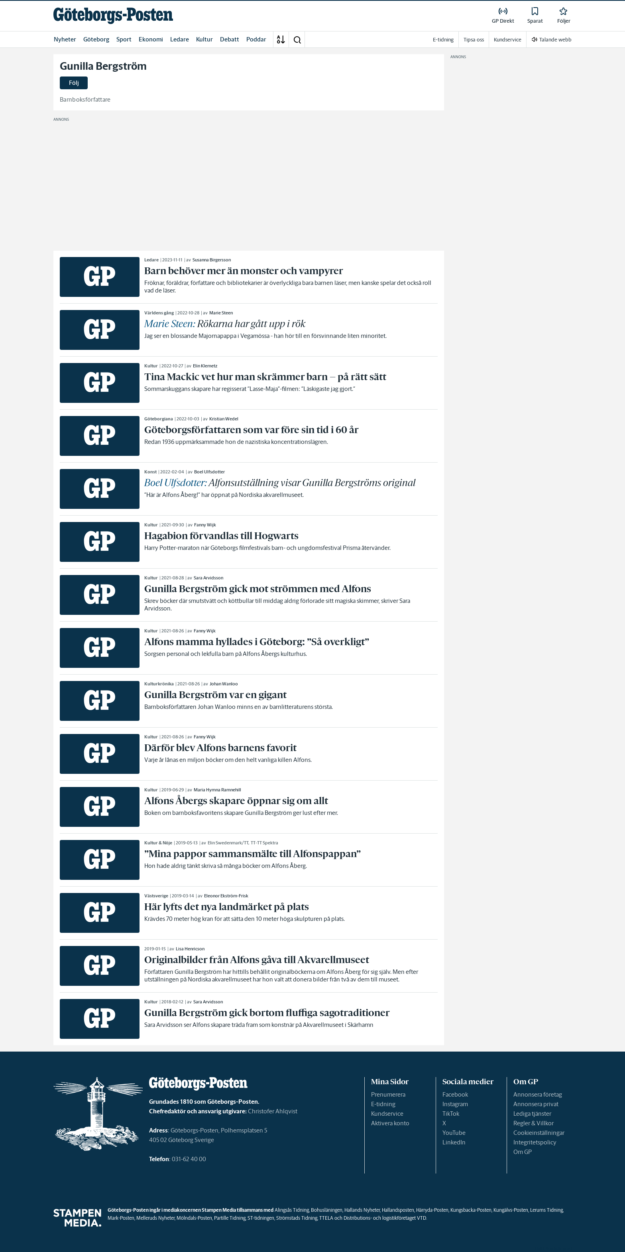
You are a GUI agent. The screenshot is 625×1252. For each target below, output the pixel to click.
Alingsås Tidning (292, 1210)
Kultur (204, 39)
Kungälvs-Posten (510, 1210)
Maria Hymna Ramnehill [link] (217, 790)
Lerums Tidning (546, 1210)
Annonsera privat (535, 1104)
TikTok (450, 1113)
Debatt (229, 39)
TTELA (326, 1218)
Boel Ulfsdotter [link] (209, 472)
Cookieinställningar (538, 1132)
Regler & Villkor (533, 1123)
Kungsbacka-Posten (470, 1210)
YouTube (454, 1132)
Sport (124, 39)
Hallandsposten (398, 1210)
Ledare (179, 39)
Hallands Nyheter (362, 1210)
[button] (297, 39)
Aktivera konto (390, 1123)
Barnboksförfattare (85, 99)
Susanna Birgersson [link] (212, 260)
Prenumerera (388, 1094)
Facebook (455, 1094)
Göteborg (96, 39)
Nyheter (65, 39)
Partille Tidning (230, 1218)
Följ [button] (74, 82)
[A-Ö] (281, 39)
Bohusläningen (326, 1210)
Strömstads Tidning (296, 1218)
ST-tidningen (261, 1218)
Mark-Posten (121, 1218)
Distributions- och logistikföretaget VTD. (385, 1218)
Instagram (455, 1104)
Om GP (522, 1152)
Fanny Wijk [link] (205, 525)
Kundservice (387, 1113)
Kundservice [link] (507, 39)
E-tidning (383, 1104)
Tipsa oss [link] (474, 39)
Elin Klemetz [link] (205, 366)
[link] (113, 16)
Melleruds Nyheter (155, 1218)
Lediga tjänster (532, 1113)
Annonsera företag (537, 1094)
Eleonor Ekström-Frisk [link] (226, 896)
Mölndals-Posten (194, 1218)
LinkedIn (454, 1142)
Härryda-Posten (432, 1210)
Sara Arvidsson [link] (208, 578)
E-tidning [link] (443, 39)
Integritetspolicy (534, 1142)
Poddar (256, 39)
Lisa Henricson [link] (190, 949)
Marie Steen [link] (221, 313)
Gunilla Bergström (103, 66)
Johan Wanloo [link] (224, 684)
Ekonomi (151, 39)
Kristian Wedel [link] (223, 419)
